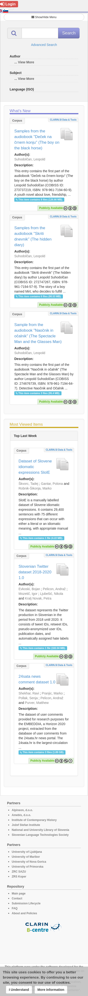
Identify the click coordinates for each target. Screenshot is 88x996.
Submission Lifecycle (26, 903)
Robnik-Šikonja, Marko (35, 488)
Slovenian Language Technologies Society (40, 835)
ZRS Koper (19, 876)
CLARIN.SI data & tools (63, 119)
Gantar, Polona (52, 484)
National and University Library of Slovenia (40, 830)
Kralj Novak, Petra (38, 598)
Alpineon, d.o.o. (22, 810)
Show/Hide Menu (43, 17)
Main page (19, 893)
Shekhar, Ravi (29, 693)
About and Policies (24, 913)
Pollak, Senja (28, 698)
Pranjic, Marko (52, 693)
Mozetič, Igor (28, 594)
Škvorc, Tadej (28, 484)
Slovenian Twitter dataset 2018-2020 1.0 (35, 572)
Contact (17, 898)
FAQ (15, 908)
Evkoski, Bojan (29, 589)
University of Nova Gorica (29, 861)
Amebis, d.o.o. (21, 815)
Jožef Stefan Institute (26, 825)
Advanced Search (44, 45)
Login (8, 4)
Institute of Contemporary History (34, 820)
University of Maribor (26, 856)
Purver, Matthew (37, 703)
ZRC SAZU (19, 871)
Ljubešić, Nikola (51, 594)
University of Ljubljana (27, 851)
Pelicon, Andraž (54, 589)
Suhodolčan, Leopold (29, 159)
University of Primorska (27, 866)
